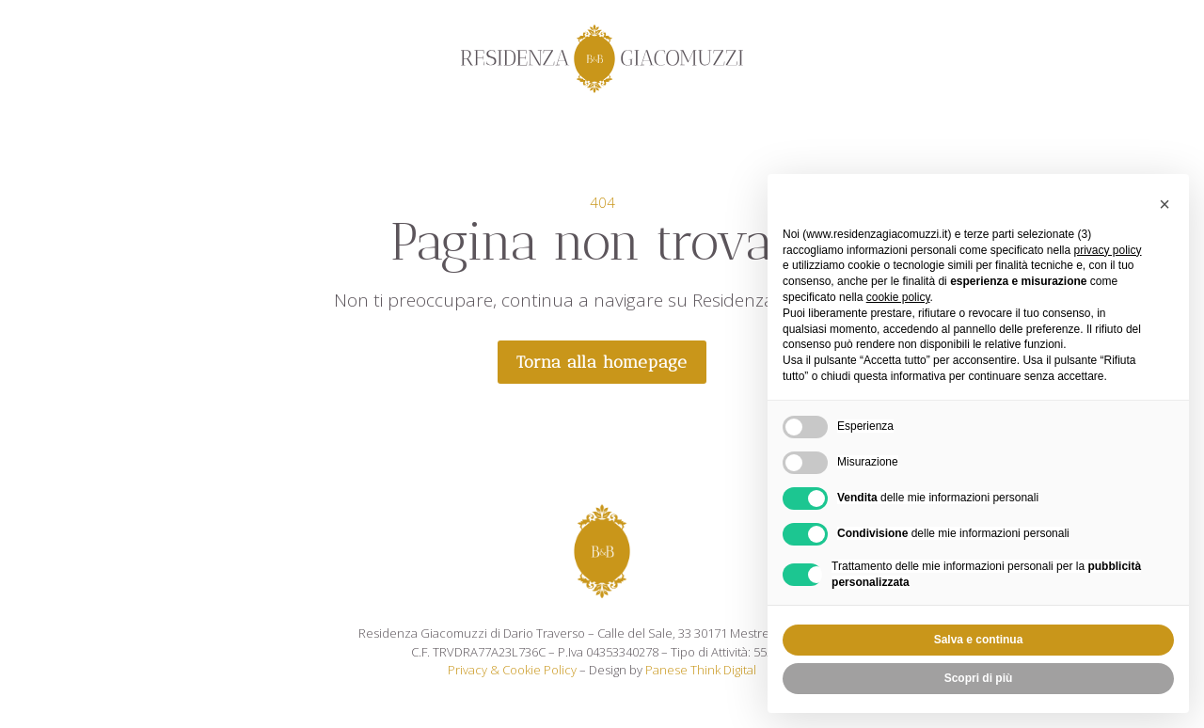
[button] (1164, 204)
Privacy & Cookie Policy (512, 669)
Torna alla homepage (602, 362)
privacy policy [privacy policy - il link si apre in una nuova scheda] (1107, 250)
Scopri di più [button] (978, 678)
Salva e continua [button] (978, 639)
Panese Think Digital (700, 669)
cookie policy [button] (898, 297)
